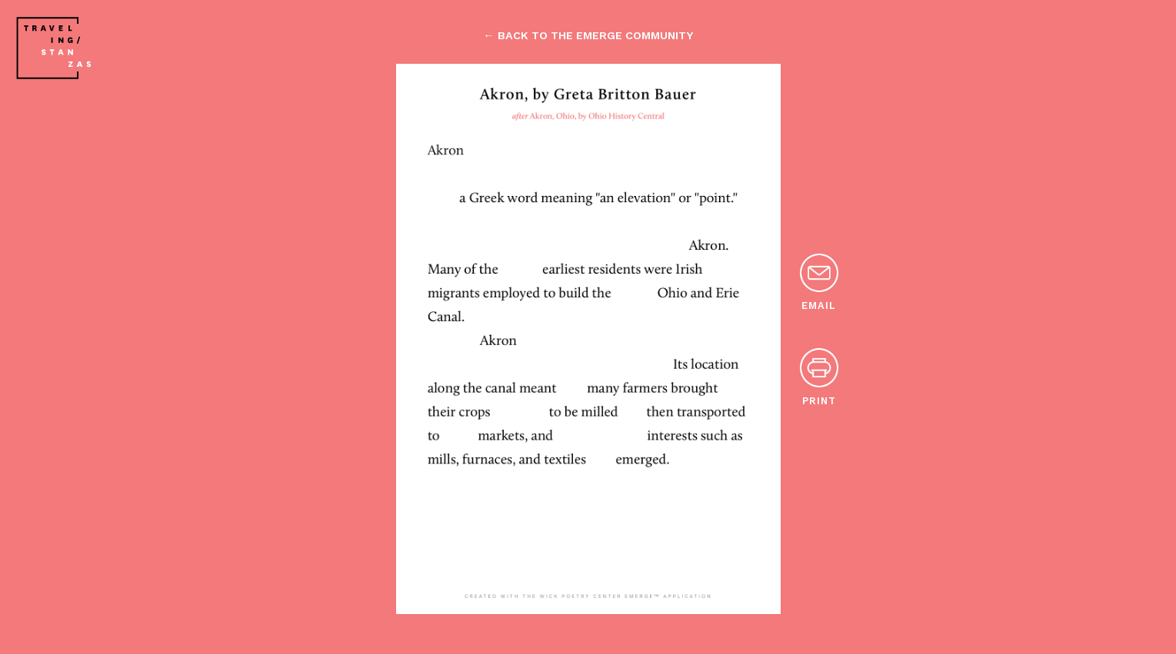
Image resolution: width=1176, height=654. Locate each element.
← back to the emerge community (587, 35)
